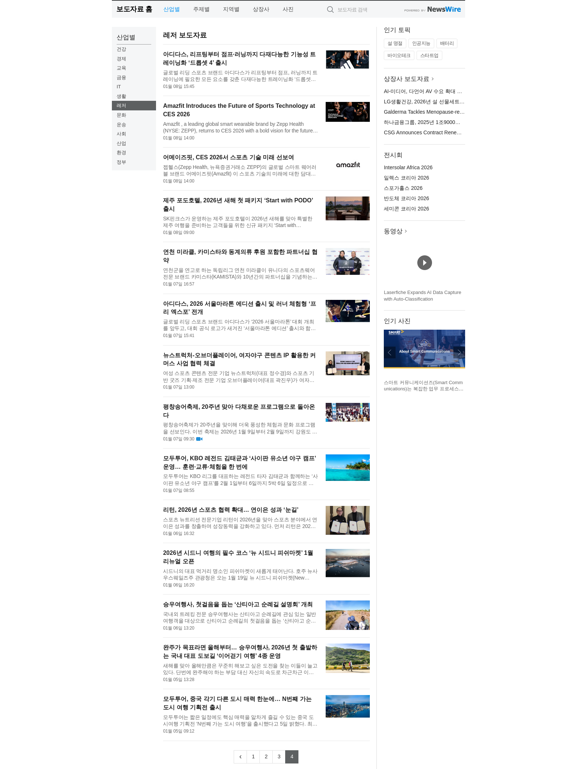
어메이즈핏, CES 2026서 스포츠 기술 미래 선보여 (228, 157)
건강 (121, 49)
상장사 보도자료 (406, 78)
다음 (459, 352)
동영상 (393, 231)
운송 (121, 124)
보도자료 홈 (134, 9)
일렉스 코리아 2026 (406, 178)
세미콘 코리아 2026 (406, 209)
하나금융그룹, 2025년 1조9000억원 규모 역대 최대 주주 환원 (454, 122)
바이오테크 (399, 55)
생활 (121, 96)
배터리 (447, 43)
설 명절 (395, 43)
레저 (121, 105)
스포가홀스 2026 (403, 188)
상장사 (261, 9)
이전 (390, 352)
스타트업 (429, 55)
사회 (121, 134)
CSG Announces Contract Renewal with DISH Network (446, 132)
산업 (121, 143)
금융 (121, 77)
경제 (121, 58)
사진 (288, 9)
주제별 (201, 9)
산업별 (171, 9)
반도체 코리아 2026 (406, 198)
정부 (121, 162)
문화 (121, 115)
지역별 (231, 9)
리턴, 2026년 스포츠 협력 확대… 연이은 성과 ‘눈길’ (230, 510)
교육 (121, 68)
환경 (121, 152)
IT (119, 86)
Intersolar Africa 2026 (408, 167)
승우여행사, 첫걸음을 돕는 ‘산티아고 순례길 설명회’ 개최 (238, 604)
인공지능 (421, 43)
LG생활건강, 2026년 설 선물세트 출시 (427, 101)
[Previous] (240, 756)
